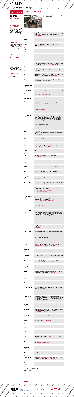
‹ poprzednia (26, 367)
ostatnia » (42, 367)
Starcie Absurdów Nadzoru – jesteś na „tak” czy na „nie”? (16, 20)
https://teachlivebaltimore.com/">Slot (49, 261)
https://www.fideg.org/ (53, 64)
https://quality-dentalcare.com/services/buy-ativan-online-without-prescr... (44, 94)
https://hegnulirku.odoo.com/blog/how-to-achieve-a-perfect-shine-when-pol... (45, 245)
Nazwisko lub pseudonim (27, 372)
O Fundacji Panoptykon (28, 7)
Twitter (59, 389)
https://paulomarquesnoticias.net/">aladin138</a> (43, 342)
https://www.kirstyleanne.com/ (58, 69)
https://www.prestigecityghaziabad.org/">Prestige (43, 79)
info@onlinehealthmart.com (41, 109)
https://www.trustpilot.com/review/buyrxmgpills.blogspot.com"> (45, 300)
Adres (24, 35)
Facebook (61, 389)
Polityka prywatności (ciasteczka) (44, 389)
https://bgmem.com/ (37, 227)
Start (11, 7)
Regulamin (17, 7)
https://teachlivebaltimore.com (38, 267)
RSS (52, 389)
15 (37, 368)
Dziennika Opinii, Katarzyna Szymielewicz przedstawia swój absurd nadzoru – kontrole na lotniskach (16, 62)
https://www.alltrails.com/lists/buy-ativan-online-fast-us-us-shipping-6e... (44, 92)
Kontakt (34, 388)
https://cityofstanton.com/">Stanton (55, 75)
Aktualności (22, 7)
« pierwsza (24, 367)
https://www (50, 39)
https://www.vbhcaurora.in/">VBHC (41, 362)
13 (34, 368)
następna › (41, 367)
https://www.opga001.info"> (47, 49)
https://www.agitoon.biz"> (44, 325)
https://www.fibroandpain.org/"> (41, 59)
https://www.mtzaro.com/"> (40, 311)
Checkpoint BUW (13, 42)
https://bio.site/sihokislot (38, 35)
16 (38, 368)
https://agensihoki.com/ (38, 353)
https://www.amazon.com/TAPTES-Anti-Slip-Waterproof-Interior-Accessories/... (47, 305)
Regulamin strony (38, 389)
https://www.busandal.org (40, 45)
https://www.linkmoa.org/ (40, 151)
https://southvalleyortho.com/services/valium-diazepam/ (42, 191)
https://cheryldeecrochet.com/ (47, 320)
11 (32, 368)
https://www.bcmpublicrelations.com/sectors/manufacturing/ (42, 146)
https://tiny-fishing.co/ (40, 177)
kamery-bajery (25, 29)
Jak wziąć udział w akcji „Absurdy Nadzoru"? (15, 72)
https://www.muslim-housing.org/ (39, 134)
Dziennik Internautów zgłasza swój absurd (14, 25)
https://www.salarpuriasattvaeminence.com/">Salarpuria (44, 357)
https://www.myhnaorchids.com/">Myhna (42, 182)
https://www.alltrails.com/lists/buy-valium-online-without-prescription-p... (48, 105)
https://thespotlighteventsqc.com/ (39, 172)
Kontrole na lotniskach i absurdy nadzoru (15, 58)
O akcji (14, 7)
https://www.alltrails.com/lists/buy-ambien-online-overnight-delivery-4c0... (44, 292)
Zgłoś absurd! (16, 12)
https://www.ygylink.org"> (52, 336)
